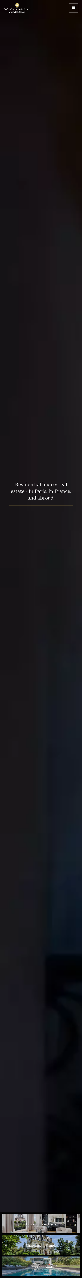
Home (19, 8)
